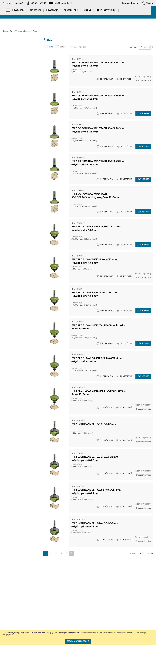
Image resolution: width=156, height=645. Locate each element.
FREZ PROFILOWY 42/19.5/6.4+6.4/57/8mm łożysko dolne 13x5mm (95, 228)
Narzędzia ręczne (22, 152)
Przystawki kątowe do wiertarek (20, 109)
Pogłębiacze (20, 103)
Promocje (52, 23)
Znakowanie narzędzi (100, 629)
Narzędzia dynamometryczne (22, 134)
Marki (87, 23)
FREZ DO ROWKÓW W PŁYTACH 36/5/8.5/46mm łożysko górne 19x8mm (98, 97)
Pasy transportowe (22, 210)
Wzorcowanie (22, 221)
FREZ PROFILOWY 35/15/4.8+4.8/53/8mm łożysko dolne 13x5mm (94, 294)
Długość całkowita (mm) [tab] (20, 322)
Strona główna (9, 31)
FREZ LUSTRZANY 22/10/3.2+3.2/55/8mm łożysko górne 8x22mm (94, 458)
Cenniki (67, 607)
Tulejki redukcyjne (21, 76)
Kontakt (33, 607)
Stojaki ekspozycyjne (22, 168)
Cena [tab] (12, 237)
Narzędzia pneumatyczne (22, 141)
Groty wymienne (20, 82)
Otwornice (20, 98)
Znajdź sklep (106, 23)
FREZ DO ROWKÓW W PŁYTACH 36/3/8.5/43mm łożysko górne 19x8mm (98, 162)
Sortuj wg (133, 47)
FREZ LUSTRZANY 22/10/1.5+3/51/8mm (93, 424)
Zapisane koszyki (130, 3)
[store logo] (17, 12)
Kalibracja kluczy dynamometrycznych (100, 610)
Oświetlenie (22, 162)
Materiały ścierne (20, 92)
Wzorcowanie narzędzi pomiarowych (101, 621)
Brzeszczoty (20, 60)
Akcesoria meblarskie (20, 54)
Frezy (20, 71)
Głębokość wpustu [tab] (20, 283)
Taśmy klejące (22, 215)
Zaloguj (149, 3)
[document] (78, 638)
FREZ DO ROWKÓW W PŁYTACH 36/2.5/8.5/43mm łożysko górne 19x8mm (95, 195)
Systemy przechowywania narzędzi (22, 176)
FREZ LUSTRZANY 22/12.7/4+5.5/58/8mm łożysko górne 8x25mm (94, 524)
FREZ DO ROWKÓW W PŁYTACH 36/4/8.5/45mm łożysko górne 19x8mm (98, 130)
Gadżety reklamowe (22, 205)
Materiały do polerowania (20, 87)
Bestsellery (71, 23)
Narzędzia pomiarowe (22, 146)
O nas (5, 607)
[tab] (5, 44)
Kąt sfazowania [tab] (18, 257)
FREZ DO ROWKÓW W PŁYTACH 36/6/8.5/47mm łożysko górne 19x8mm (98, 64)
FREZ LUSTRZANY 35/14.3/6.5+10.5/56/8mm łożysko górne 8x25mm (96, 491)
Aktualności (8, 613)
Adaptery (20, 49)
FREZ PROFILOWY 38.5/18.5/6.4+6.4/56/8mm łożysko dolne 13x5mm (96, 359)
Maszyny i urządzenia (22, 128)
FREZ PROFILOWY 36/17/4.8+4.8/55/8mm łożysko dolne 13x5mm (94, 261)
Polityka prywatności (73, 624)
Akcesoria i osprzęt (24, 31)
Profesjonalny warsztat (74, 629)
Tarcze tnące (20, 114)
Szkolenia (34, 613)
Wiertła (20, 119)
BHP (22, 183)
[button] (124, 79)
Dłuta (20, 65)
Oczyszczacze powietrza (22, 157)
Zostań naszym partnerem (9, 621)
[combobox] (98, 12)
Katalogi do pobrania (73, 613)
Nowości (35, 23)
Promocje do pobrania (74, 618)
